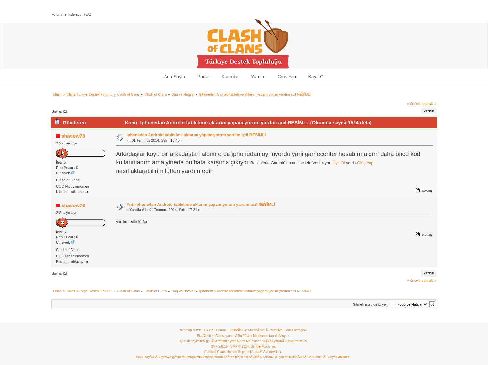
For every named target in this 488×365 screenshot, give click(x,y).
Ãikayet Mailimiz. (336, 357)
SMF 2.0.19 (219, 346)
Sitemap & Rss (190, 330)
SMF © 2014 (239, 346)
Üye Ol (338, 163)
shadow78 (73, 136)
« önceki (414, 104)
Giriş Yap (365, 163)
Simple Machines (263, 346)
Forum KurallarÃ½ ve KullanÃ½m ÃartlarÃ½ (249, 330)
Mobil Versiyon (296, 330)
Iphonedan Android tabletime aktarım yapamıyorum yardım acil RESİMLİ (196, 135)
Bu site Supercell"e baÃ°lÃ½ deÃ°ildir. (254, 352)
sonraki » (429, 104)
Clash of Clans (215, 352)
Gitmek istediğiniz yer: (370, 304)
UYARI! (209, 330)
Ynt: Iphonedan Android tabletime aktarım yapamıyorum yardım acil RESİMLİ (200, 204)
